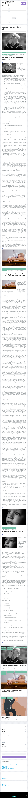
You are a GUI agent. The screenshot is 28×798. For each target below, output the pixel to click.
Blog (3, 744)
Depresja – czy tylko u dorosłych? (12, 531)
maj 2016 (3, 776)
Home (3, 729)
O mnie (3, 731)
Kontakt (4, 746)
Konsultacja (4, 742)
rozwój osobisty (5, 786)
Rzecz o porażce (6, 717)
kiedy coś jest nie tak (10, 52)
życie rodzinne (9, 54)
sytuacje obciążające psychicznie (20, 52)
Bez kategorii (4, 52)
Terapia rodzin (5, 740)
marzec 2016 (4, 777)
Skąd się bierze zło (5, 767)
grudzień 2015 (4, 778)
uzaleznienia (4, 54)
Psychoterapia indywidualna (7, 735)
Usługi (3, 733)
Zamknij (14, 796)
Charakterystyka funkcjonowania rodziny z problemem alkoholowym (13, 274)
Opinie (3, 748)
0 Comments (11, 55)
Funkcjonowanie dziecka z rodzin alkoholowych (13, 58)
